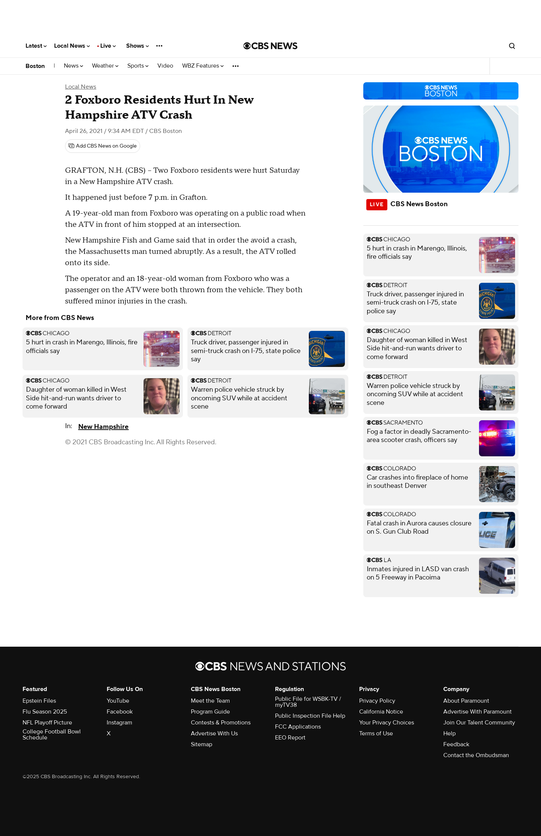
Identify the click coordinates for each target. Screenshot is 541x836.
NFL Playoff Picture (47, 723)
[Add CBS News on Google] (102, 146)
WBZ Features (203, 65)
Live (108, 46)
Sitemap (201, 744)
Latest (36, 46)
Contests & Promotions (221, 723)
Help (449, 733)
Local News (72, 46)
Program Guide (210, 712)
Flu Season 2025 (45, 712)
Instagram (119, 723)
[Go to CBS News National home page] (270, 46)
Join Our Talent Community (479, 723)
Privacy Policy (377, 701)
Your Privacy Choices (386, 723)
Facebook (120, 712)
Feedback (456, 744)
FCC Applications (298, 727)
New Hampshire (103, 427)
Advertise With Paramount (477, 712)
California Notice (381, 712)
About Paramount (466, 701)
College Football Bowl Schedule (52, 735)
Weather (105, 65)
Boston (35, 66)
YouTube (118, 701)
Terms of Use (376, 733)
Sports (137, 65)
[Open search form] (512, 45)
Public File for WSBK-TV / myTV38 (308, 702)
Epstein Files (39, 701)
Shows (137, 46)
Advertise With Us (214, 733)
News (73, 65)
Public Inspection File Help (310, 716)
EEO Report (290, 738)
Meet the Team (210, 701)
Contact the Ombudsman (476, 755)
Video (165, 65)
